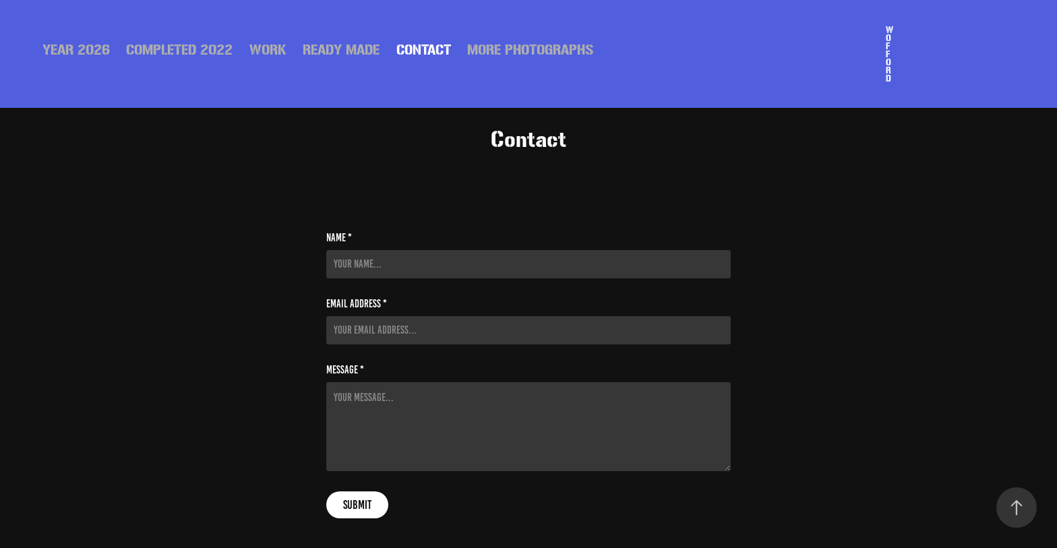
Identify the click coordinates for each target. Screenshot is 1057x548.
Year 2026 (76, 49)
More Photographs (530, 49)
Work (267, 49)
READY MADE (341, 49)
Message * (345, 370)
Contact (423, 49)
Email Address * (356, 304)
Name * (339, 238)
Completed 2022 (179, 49)
